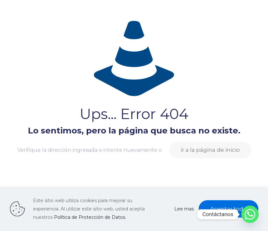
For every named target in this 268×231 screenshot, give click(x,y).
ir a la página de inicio (210, 150)
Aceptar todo (228, 209)
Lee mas (184, 209)
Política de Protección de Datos (89, 217)
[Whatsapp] (250, 214)
